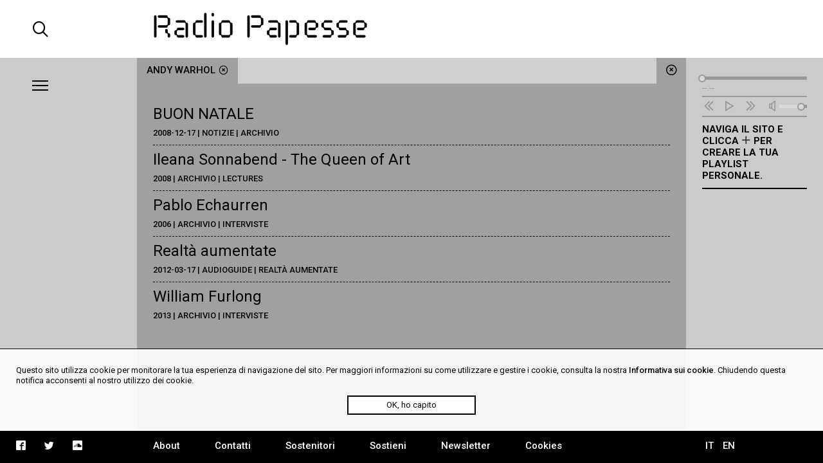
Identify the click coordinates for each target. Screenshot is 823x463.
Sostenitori (310, 445)
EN (729, 445)
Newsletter (466, 445)
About (166, 445)
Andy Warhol (187, 70)
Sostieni (388, 445)
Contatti (233, 445)
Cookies (543, 445)
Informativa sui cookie (671, 370)
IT (709, 445)
